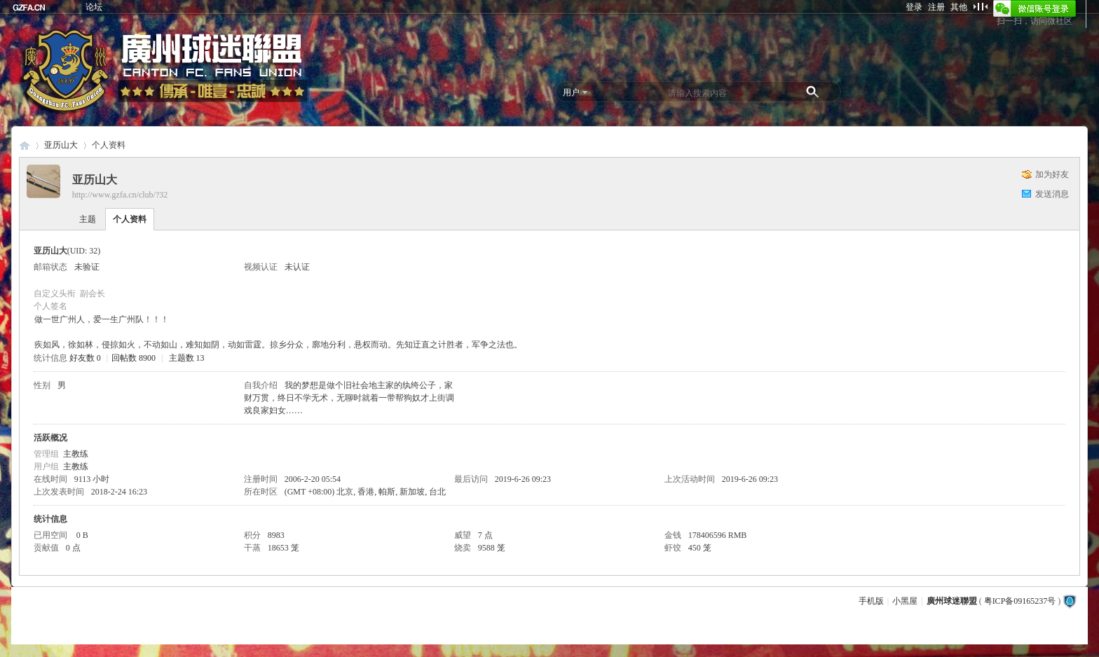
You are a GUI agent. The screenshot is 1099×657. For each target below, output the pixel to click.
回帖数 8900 (133, 358)
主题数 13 (187, 358)
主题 (87, 219)
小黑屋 (904, 601)
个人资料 (129, 219)
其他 (958, 7)
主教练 (75, 454)
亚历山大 (61, 145)
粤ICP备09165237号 (1020, 601)
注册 (936, 7)
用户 (571, 92)
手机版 (871, 601)
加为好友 (1052, 174)
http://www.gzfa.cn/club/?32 (120, 195)
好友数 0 (85, 358)
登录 (914, 7)
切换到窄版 (980, 6)
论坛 (94, 7)
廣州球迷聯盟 (24, 145)
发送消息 (1052, 194)
